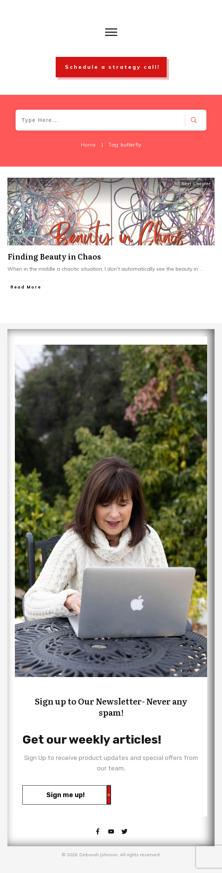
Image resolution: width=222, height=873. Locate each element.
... (201, 268)
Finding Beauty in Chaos (54, 256)
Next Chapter (196, 183)
